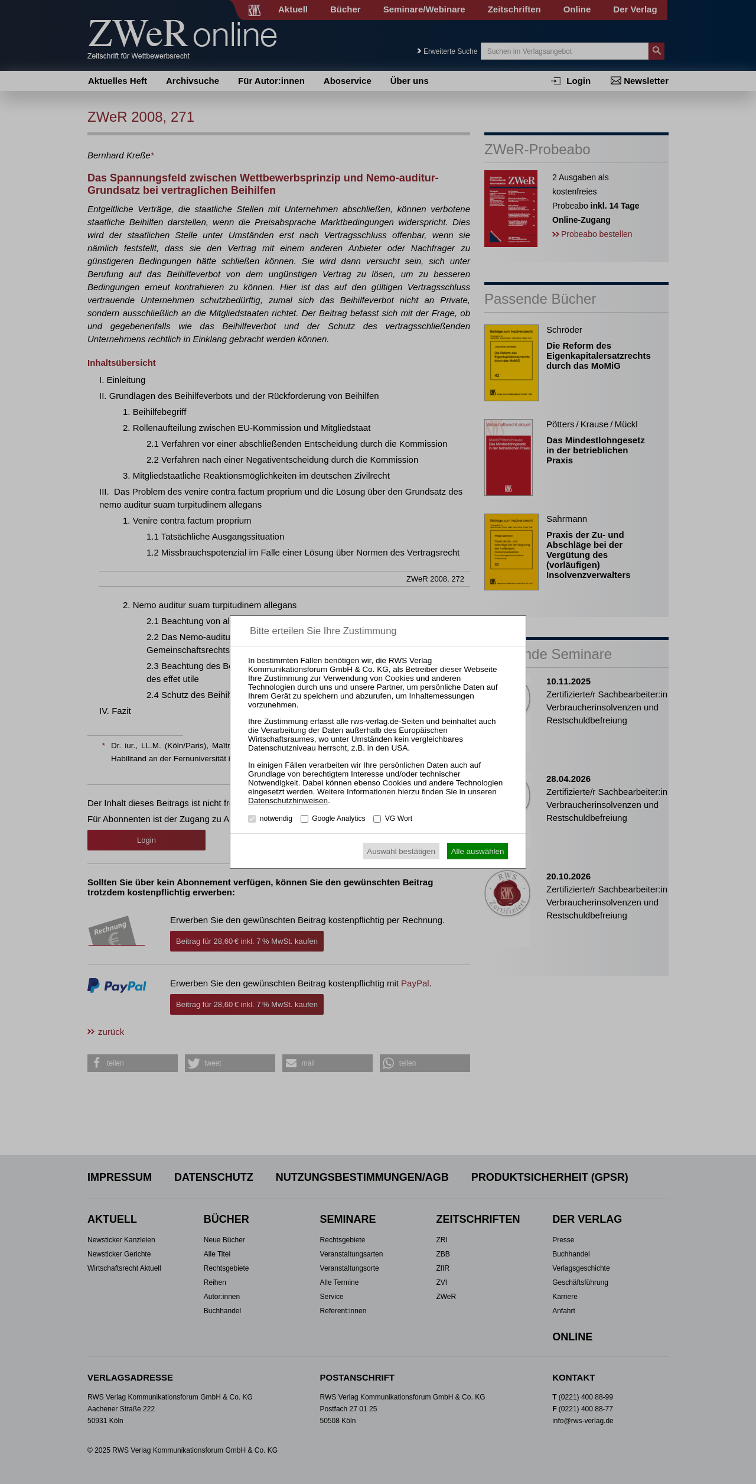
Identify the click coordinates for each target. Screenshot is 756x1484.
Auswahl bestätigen (401, 851)
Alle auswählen (477, 851)
